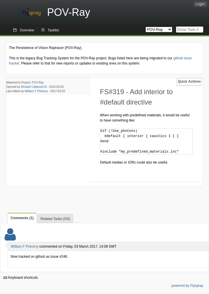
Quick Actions (189, 81)
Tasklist (53, 30)
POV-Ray (38, 82)
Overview (27, 30)
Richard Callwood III (34, 86)
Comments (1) (22, 218)
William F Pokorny (36, 91)
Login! (200, 4)
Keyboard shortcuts (20, 278)
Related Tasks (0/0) (55, 219)
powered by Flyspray (187, 286)
